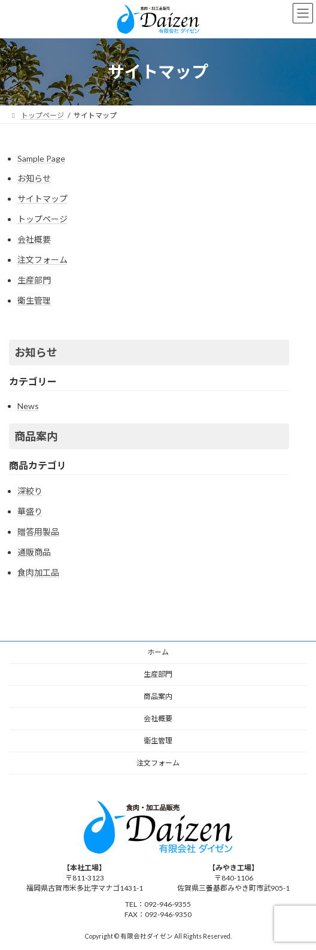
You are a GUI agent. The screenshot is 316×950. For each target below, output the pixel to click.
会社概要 (34, 239)
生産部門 (34, 280)
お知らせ (34, 178)
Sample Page (41, 158)
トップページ (42, 219)
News (28, 406)
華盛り (29, 511)
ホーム (158, 652)
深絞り (29, 491)
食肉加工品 (38, 572)
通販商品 (34, 552)
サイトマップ (42, 198)
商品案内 (35, 436)
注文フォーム (42, 260)
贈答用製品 (38, 532)
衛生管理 (34, 300)
